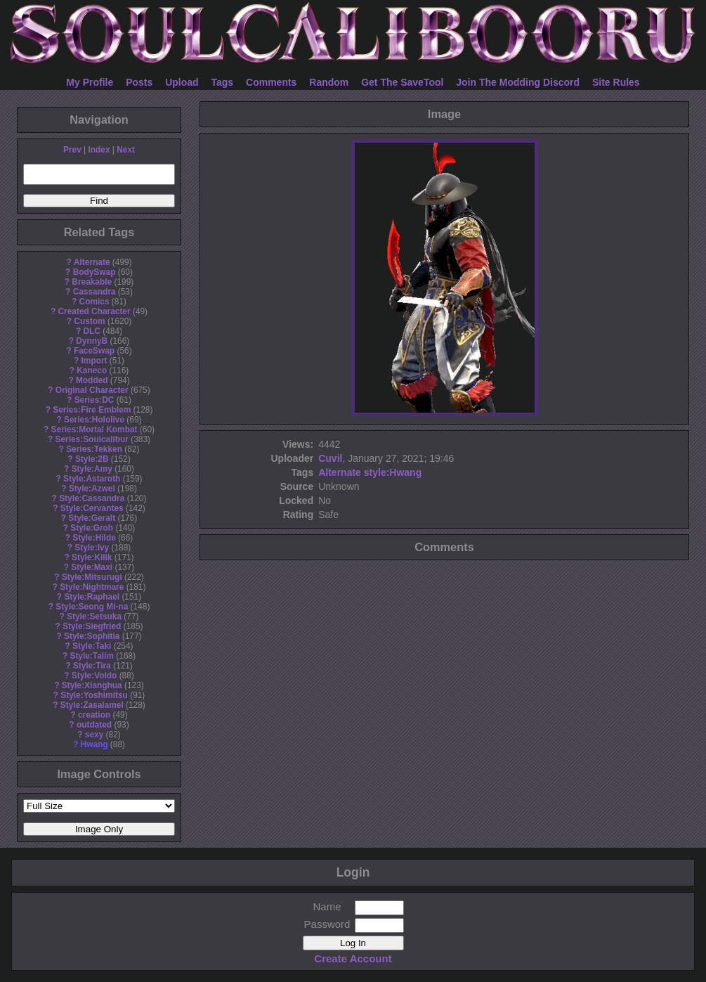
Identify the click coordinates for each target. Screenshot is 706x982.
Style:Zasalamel (92, 705)
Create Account (352, 958)
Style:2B (92, 459)
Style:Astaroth (91, 479)
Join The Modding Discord (518, 82)
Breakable (92, 282)
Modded (92, 380)
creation (94, 715)
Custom (89, 321)
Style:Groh (91, 528)
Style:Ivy (91, 548)
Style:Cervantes (92, 508)
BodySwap (94, 272)
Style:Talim (92, 656)
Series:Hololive (94, 420)
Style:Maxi (91, 567)
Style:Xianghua (92, 685)
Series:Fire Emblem (92, 410)
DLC (92, 331)
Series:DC (94, 400)
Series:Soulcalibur (92, 439)
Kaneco (92, 370)
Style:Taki (91, 646)
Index (99, 150)
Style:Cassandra (91, 498)
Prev (72, 150)
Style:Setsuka (94, 616)
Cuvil (330, 458)
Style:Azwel (92, 488)
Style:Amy (92, 469)
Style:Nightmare (92, 587)
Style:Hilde (93, 538)
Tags (222, 82)
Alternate (92, 262)
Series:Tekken (94, 449)
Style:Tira (92, 666)
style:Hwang (392, 472)
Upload (181, 82)
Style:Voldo (94, 675)
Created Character (94, 311)
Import (94, 361)
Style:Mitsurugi (92, 577)
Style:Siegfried (92, 626)
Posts (139, 82)
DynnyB (91, 341)
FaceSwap (94, 351)
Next (126, 150)
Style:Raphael (91, 597)
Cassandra (94, 292)
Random (328, 82)
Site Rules (616, 82)
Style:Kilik (92, 557)
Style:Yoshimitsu (94, 695)
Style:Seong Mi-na (91, 607)
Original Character (92, 390)
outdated (94, 725)
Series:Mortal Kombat (94, 429)
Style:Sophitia (91, 636)
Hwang (94, 744)
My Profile (89, 82)
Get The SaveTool (402, 82)
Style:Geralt (91, 518)
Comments (271, 82)
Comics (94, 301)
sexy (94, 734)
